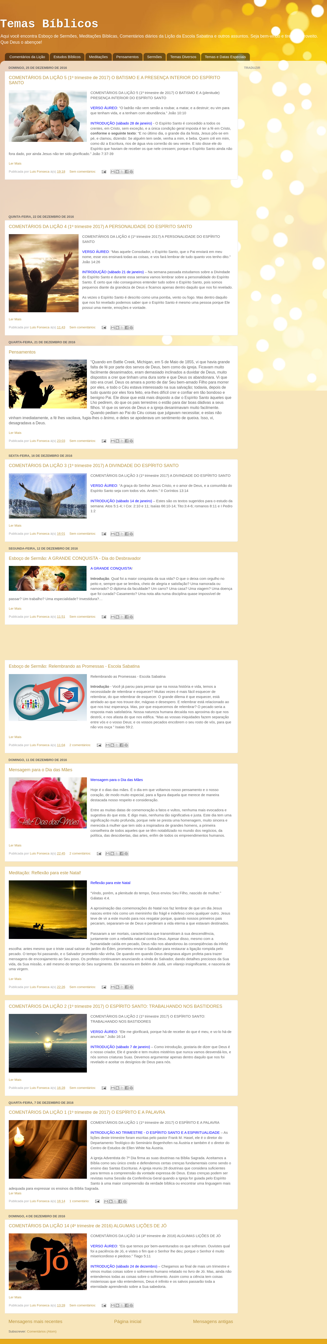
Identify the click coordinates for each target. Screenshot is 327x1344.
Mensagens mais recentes (35, 1321)
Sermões (154, 57)
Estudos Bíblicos (67, 57)
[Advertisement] (121, 197)
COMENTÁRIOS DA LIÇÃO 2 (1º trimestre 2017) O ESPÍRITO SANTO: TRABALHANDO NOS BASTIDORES (115, 1006)
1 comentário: (79, 1201)
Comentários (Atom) (42, 1331)
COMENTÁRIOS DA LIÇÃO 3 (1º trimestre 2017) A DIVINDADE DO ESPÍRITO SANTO (94, 465)
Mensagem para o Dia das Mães (40, 769)
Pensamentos (127, 57)
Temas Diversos (183, 57)
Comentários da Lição (27, 57)
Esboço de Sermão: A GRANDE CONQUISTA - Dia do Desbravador (75, 558)
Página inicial (127, 1321)
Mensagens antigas (213, 1321)
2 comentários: (80, 745)
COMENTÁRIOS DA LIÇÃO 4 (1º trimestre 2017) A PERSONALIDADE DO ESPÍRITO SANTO (100, 226)
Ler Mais (15, 163)
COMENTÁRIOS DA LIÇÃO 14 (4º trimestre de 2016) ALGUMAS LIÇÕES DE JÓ (88, 1225)
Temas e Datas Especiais (225, 57)
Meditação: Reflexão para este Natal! (45, 872)
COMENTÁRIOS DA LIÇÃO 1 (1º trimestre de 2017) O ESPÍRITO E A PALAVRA (87, 1112)
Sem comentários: (83, 171)
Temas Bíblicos (49, 24)
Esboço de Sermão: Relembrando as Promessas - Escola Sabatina (74, 666)
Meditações (98, 57)
